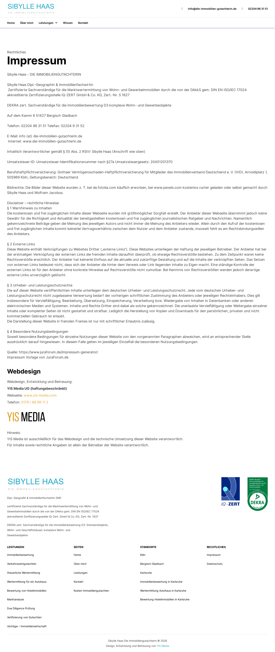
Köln (142, 554)
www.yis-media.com (40, 395)
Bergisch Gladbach (152, 563)
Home (11, 22)
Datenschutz (215, 563)
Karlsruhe (146, 572)
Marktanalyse (15, 599)
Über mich (26, 22)
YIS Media (163, 645)
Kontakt (83, 22)
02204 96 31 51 (258, 8)
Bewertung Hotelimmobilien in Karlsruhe (164, 599)
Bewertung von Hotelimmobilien (26, 590)
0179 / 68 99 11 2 (34, 402)
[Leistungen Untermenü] (56, 22)
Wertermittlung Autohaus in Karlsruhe (163, 590)
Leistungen (46, 22)
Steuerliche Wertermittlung (23, 572)
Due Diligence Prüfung (21, 608)
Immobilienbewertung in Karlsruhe (161, 581)
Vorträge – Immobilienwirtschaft (26, 626)
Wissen (68, 22)
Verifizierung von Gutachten (24, 617)
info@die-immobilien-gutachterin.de (212, 8)
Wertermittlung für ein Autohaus (26, 581)
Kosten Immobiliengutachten (91, 590)
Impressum (214, 554)
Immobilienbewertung (20, 554)
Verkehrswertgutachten (21, 563)
